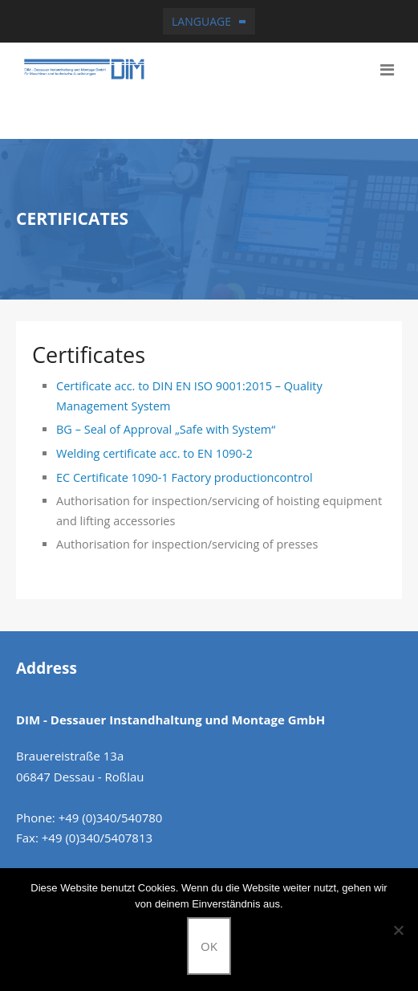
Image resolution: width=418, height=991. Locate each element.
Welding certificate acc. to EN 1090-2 (154, 453)
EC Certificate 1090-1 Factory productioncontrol (184, 477)
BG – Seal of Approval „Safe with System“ (165, 429)
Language (201, 21)
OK (209, 946)
